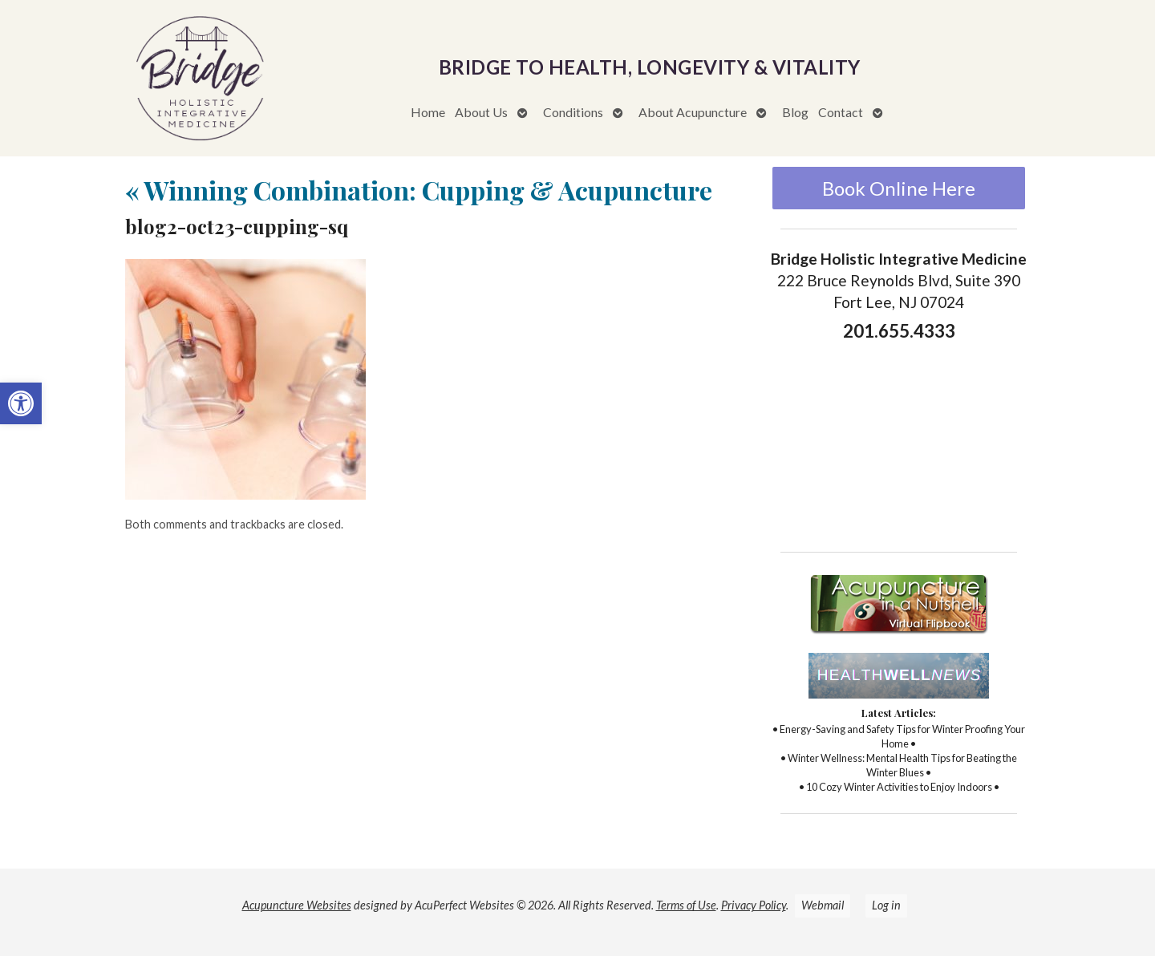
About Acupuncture (692, 112)
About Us (481, 112)
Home (428, 112)
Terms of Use (686, 905)
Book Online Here (898, 188)
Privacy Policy (753, 905)
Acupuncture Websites (296, 905)
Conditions (573, 112)
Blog (795, 112)
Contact (840, 112)
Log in (886, 905)
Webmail (822, 905)
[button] (21, 403)
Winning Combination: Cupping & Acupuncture (418, 189)
